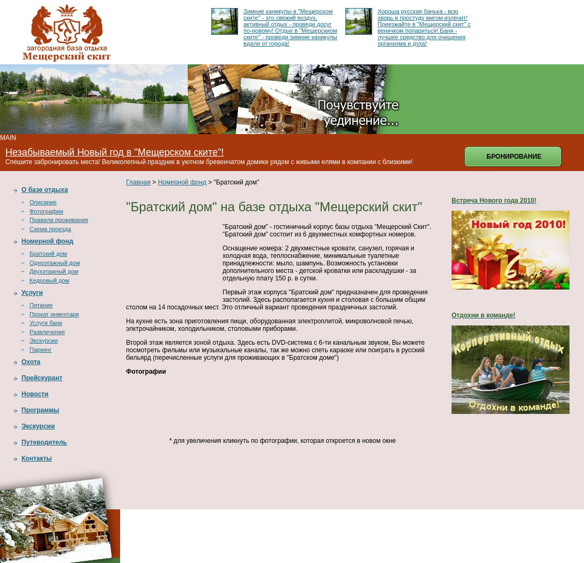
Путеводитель (44, 442)
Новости (34, 394)
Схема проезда (50, 229)
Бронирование (513, 156)
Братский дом (48, 253)
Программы (40, 410)
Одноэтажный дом (54, 263)
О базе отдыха (44, 190)
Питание (41, 305)
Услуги (32, 293)
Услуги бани (45, 323)
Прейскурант (41, 378)
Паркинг (40, 349)
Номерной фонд (47, 241)
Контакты (36, 458)
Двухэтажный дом (53, 271)
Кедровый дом (49, 280)
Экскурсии (43, 340)
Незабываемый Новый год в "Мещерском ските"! (114, 152)
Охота (30, 362)
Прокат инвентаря (54, 314)
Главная (138, 182)
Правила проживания (58, 220)
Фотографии (46, 211)
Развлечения (47, 332)
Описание (43, 202)
